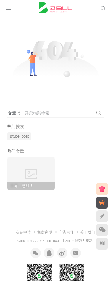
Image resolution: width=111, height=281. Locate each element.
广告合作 (66, 232)
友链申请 (23, 232)
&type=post (19, 136)
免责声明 (44, 232)
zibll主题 (71, 240)
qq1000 (53, 240)
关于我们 (87, 232)
